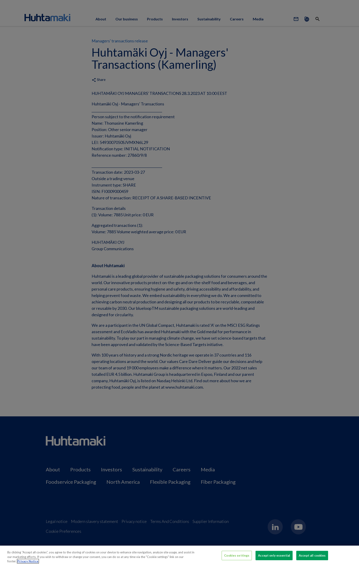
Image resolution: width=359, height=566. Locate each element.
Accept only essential (274, 555)
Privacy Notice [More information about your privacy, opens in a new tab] (27, 561)
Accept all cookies (312, 555)
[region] (179, 556)
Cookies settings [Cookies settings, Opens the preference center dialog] (236, 555)
